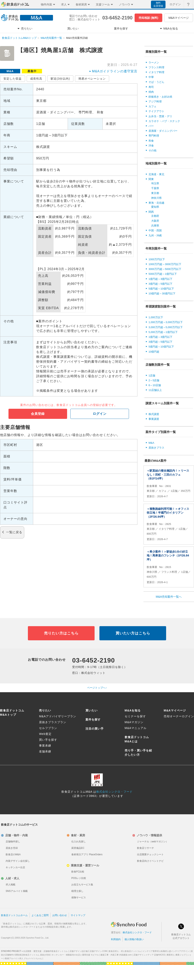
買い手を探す (48, 739)
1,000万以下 (156, 317)
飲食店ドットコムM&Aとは (137, 739)
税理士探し (77, 891)
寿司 (151, 86)
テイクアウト (156, 111)
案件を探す (93, 719)
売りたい (45, 710)
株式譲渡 (154, 414)
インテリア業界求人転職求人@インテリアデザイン (166, 951)
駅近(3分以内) (60, 78)
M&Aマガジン (134, 722)
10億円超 (154, 351)
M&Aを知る (133, 710)
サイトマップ (78, 915)
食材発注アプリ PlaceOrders (86, 854)
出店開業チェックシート (150, 854)
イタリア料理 (156, 72)
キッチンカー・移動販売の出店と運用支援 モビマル (75, 955)
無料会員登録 (158, 4)
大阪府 (155, 220)
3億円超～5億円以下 (160, 283)
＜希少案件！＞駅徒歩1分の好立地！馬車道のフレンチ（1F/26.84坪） (168, 555)
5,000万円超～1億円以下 (163, 332)
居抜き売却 (12, 848)
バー (151, 125)
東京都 (155, 193)
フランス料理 (156, 67)
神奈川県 (156, 197)
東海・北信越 (156, 202)
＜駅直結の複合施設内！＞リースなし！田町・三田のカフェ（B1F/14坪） (168, 474)
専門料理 (154, 135)
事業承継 (45, 745)
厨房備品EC (77, 848)
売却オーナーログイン (179, 716)
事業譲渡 (154, 418)
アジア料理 (155, 101)
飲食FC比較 (77, 871)
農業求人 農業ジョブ (176, 955)
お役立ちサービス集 (82, 884)
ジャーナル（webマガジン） (152, 841)
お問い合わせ (59, 915)
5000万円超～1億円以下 (163, 273)
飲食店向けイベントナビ (150, 861)
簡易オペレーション (92, 78)
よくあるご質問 (40, 915)
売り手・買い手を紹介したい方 (138, 752)
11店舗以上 (155, 390)
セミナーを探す (135, 716)
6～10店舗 (155, 385)
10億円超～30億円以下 (162, 293)
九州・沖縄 (155, 235)
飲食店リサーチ (145, 848)
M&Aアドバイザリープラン (57, 716)
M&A (151, 442)
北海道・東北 (156, 174)
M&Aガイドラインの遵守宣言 (114, 71)
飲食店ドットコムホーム (14, 915)
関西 (151, 211)
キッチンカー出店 (15, 867)
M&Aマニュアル (136, 728)
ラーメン (154, 62)
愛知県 (155, 206)
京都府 (155, 215)
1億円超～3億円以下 (160, 278)
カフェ (152, 106)
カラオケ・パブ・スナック (164, 121)
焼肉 (151, 91)
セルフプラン (48, 728)
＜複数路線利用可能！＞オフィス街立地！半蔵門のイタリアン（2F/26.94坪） (168, 512)
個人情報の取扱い (134, 939)
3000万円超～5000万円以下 (165, 269)
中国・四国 (155, 230)
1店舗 (152, 375)
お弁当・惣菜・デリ (160, 116)
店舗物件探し (13, 841)
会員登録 (38, 413)
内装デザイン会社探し (18, 861)
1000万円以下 (157, 259)
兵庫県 (155, 225)
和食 (151, 140)
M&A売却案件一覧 (51, 37)
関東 (151, 179)
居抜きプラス (156, 447)
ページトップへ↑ (97, 687)
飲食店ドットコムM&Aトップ (19, 37)
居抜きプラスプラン (52, 722)
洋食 (151, 145)
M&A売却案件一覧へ (169, 596)
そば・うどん (156, 81)
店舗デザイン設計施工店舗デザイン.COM (88, 951)
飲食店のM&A (13, 854)
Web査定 (45, 733)
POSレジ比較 (78, 878)
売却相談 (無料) (148, 17)
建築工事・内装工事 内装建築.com (116, 955)
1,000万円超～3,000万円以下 (166, 322)
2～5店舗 (154, 380)
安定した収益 (12, 78)
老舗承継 (45, 751)
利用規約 (116, 939)
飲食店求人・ (125, 951)
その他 (152, 150)
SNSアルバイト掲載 (17, 891)
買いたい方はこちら (133, 633)
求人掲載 (10, 884)
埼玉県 (155, 183)
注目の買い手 (94, 728)
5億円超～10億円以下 (161, 288)
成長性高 (36, 78)
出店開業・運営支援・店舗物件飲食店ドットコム (45, 951)
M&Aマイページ (179, 17)
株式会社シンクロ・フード (114, 791)
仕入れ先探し (78, 841)
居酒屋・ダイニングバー (163, 130)
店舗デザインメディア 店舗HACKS (149, 955)
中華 (151, 77)
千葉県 (155, 188)
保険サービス (78, 897)
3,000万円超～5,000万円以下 (166, 327)
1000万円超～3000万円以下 (165, 264)
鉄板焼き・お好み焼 (160, 96)
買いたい (91, 710)
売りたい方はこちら (61, 633)
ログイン (99, 413)
